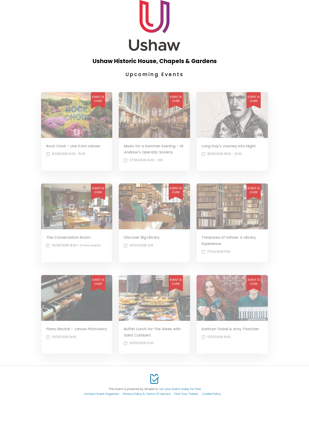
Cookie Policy (211, 394)
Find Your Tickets (186, 394)
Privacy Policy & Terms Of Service (147, 394)
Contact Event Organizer (101, 394)
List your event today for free (180, 389)
